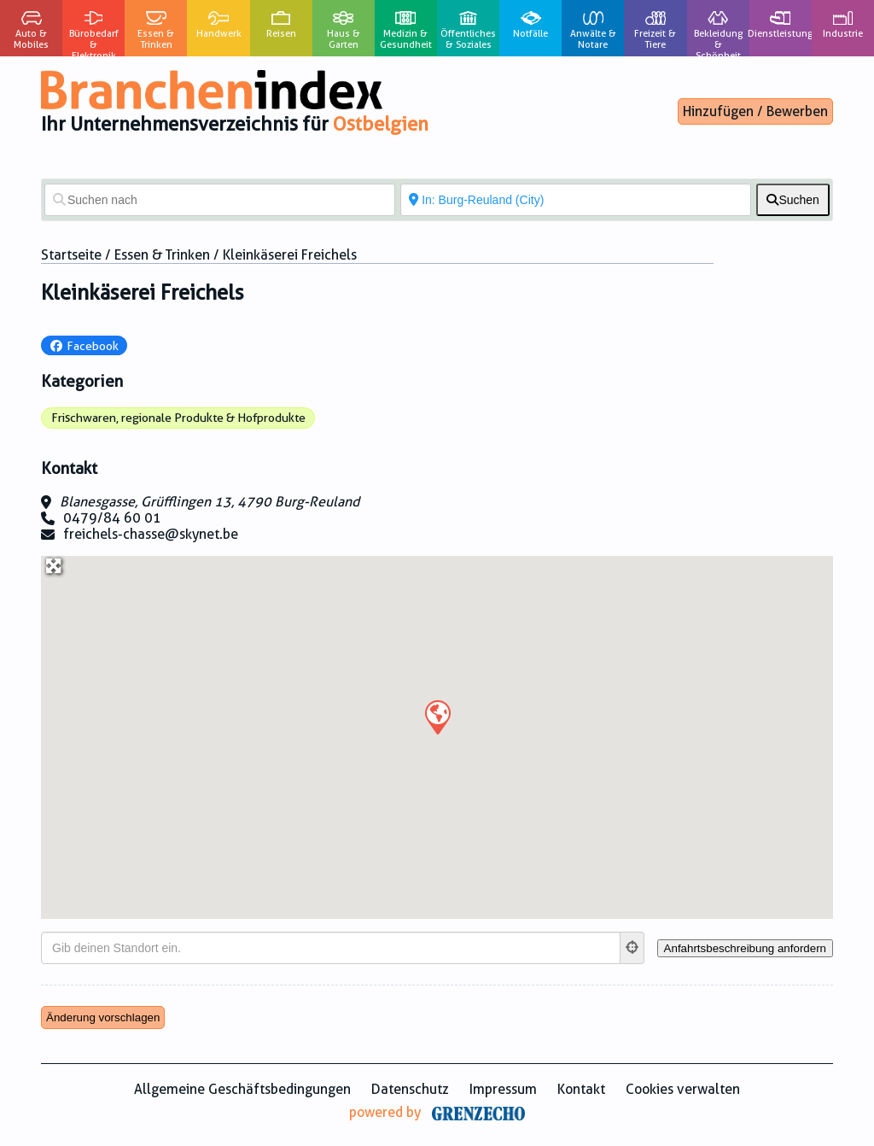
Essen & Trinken (162, 255)
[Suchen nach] (219, 200)
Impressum (503, 1089)
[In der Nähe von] (575, 200)
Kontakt (581, 1089)
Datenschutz (410, 1089)
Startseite (71, 255)
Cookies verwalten (683, 1089)
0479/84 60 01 (112, 518)
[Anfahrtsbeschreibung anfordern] (745, 948)
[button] (437, 716)
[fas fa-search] (793, 200)
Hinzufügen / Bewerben (755, 111)
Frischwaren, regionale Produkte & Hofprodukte (178, 417)
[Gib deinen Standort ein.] (331, 948)
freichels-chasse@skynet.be (150, 534)
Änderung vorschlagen (103, 1017)
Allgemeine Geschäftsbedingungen (242, 1089)
